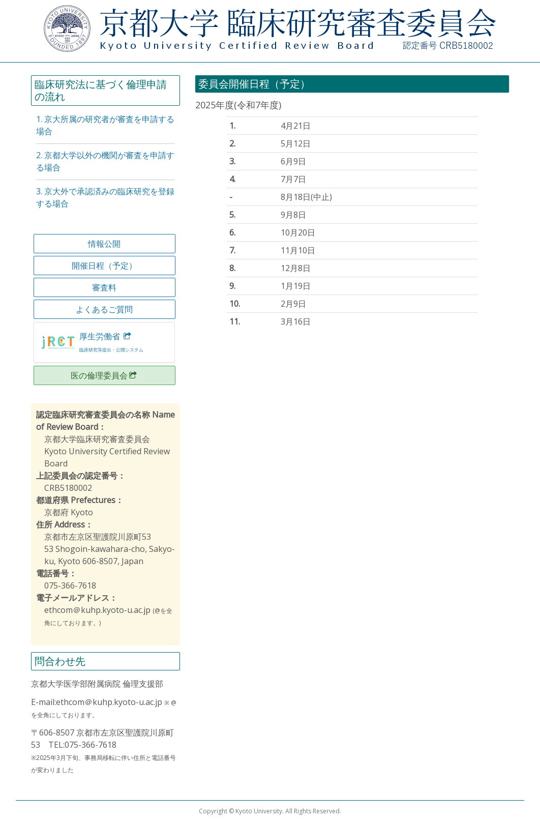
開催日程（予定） (104, 265)
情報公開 (104, 243)
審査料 (104, 287)
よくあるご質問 (104, 309)
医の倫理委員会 (104, 375)
